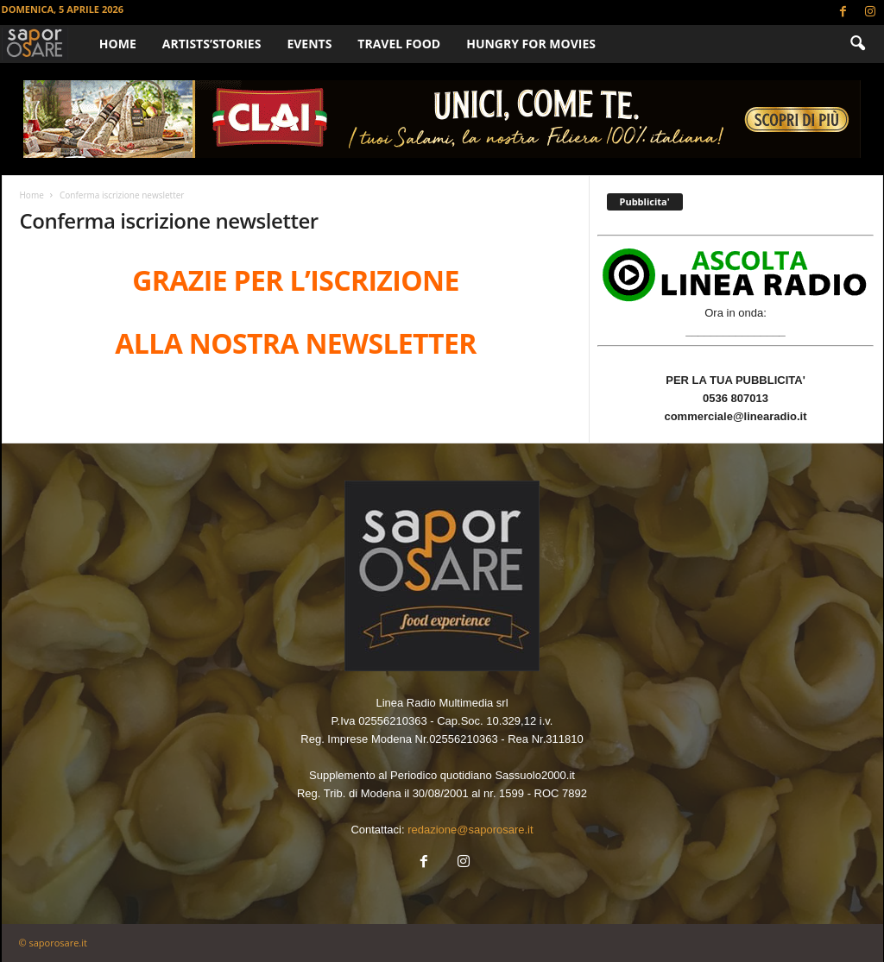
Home (117, 43)
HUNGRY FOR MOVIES (531, 43)
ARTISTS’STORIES (212, 43)
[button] (857, 44)
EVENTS (309, 43)
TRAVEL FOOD (398, 43)
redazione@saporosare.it (470, 829)
